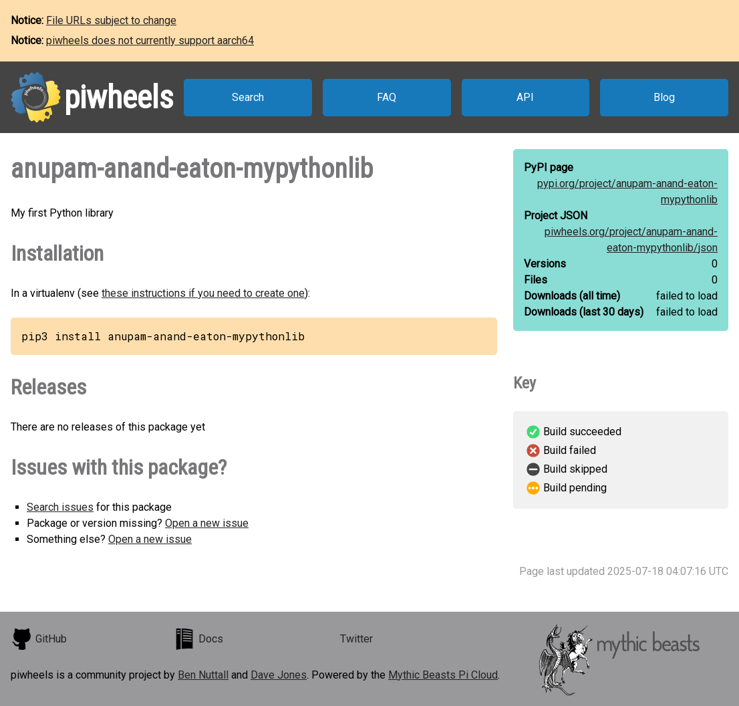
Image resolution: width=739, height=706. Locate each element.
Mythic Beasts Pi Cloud (443, 675)
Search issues (60, 507)
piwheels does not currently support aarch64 (150, 40)
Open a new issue (207, 523)
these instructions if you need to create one (203, 293)
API (525, 97)
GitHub (39, 639)
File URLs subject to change (111, 20)
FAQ (386, 97)
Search (248, 97)
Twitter (356, 638)
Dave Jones (279, 675)
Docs (198, 639)
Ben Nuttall (203, 675)
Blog (664, 97)
